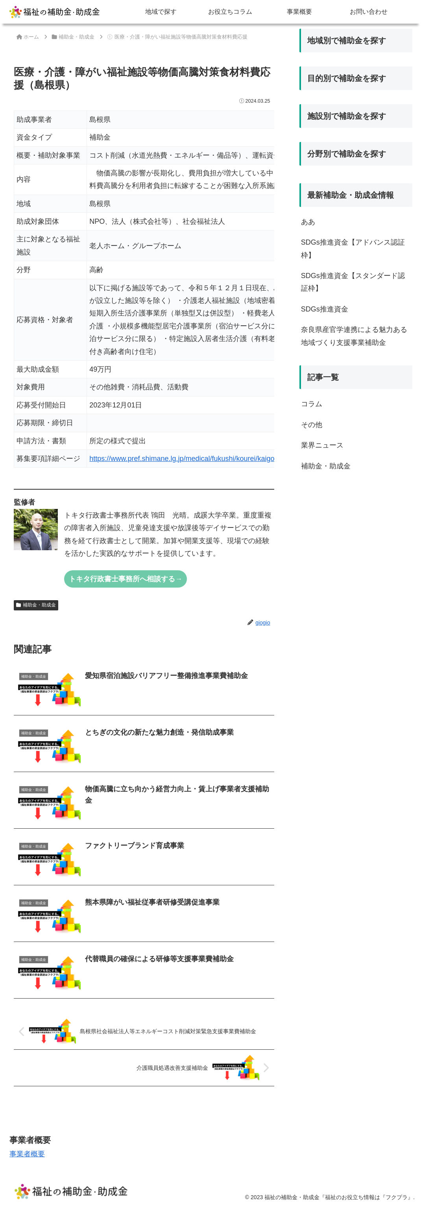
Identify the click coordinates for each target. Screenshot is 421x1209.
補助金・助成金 (36, 605)
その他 (311, 425)
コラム (311, 404)
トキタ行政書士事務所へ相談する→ (125, 579)
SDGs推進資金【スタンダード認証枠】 (353, 282)
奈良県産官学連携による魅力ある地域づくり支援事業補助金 (354, 336)
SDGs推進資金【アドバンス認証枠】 (353, 248)
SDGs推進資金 (324, 309)
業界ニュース (322, 445)
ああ (308, 222)
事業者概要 (27, 1154)
